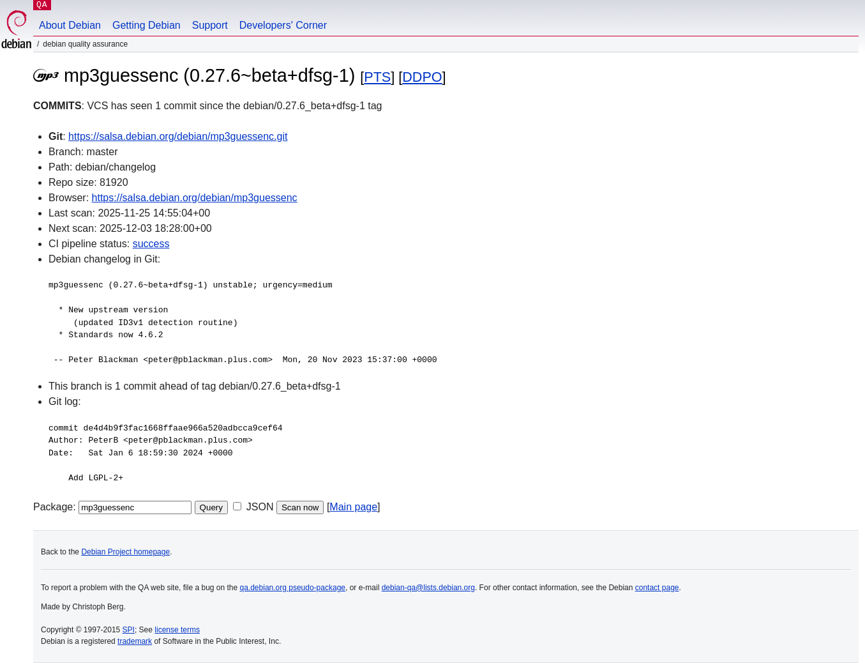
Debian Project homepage (125, 551)
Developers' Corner (283, 25)
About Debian (70, 25)
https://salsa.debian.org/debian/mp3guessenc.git (177, 136)
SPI (129, 629)
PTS (377, 77)
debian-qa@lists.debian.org (428, 587)
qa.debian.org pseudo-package (292, 587)
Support (210, 25)
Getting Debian (146, 25)
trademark (134, 641)
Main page (353, 506)
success (151, 243)
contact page (657, 587)
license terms (177, 629)
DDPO (422, 77)
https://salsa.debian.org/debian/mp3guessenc (194, 197)
